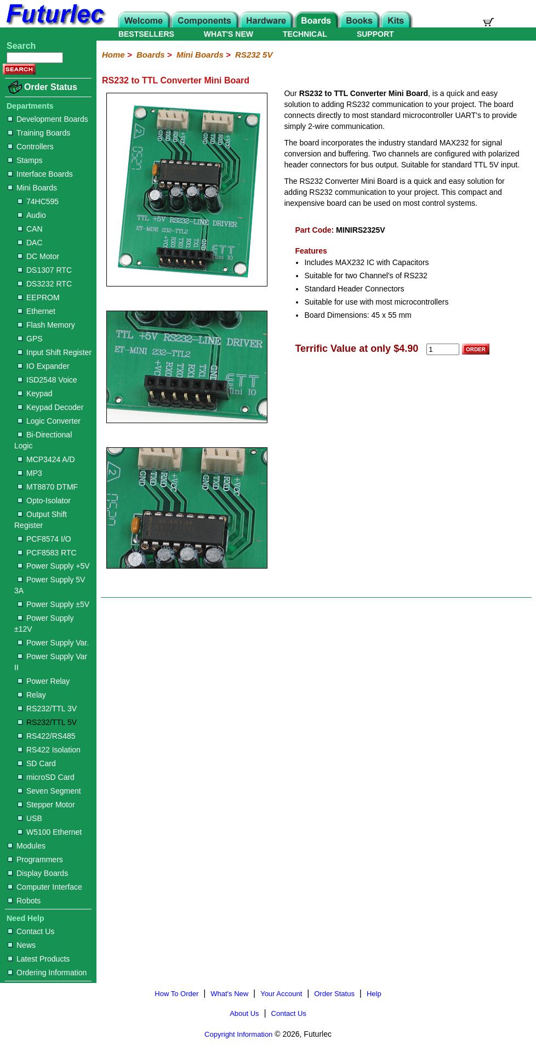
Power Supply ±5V (53, 604)
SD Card (37, 763)
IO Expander (44, 366)
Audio (32, 215)
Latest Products (39, 958)
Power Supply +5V (54, 565)
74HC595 (38, 201)
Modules (26, 845)
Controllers (31, 146)
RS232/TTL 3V (47, 708)
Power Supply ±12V (43, 623)
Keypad (35, 393)
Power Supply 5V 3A (49, 585)
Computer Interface (45, 887)
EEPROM (39, 297)
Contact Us (31, 931)
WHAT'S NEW (228, 34)
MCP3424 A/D (46, 459)
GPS (30, 338)
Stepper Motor (46, 804)
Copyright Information (238, 1034)
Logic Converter (49, 421)
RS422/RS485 (47, 736)
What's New (229, 994)
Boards (150, 54)
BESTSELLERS (146, 34)
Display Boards (38, 873)
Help (374, 994)
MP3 (30, 473)
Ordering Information (47, 972)
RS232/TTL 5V (47, 722)
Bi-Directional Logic (43, 440)
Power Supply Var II (50, 662)
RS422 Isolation (49, 749)
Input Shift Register (55, 352)
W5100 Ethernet (50, 832)
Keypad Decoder (50, 407)
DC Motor (38, 256)
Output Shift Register (40, 520)
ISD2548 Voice (47, 379)
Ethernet (36, 311)
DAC (30, 242)
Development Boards (48, 119)
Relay (32, 694)
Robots (24, 900)
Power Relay (44, 681)
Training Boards (39, 132)
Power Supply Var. (53, 642)
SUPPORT (375, 34)
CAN (30, 228)
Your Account (281, 994)
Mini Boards (32, 187)
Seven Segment (49, 790)
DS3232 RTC (45, 283)
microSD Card (46, 777)
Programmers (35, 859)
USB (30, 818)
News (22, 945)
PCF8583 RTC (47, 552)
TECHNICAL (305, 34)
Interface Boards (40, 174)
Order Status (50, 87)
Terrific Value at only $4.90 (356, 348)
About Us (244, 1013)
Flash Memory (46, 325)
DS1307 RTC (45, 270)
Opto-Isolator (44, 500)
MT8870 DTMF (48, 486)
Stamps (25, 160)
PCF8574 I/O (44, 539)
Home (113, 54)
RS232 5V (253, 54)
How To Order (176, 994)
